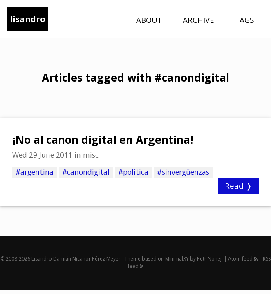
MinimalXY (177, 258)
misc (91, 155)
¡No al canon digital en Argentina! (102, 139)
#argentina (35, 172)
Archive (198, 20)
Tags (244, 20)
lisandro (27, 18)
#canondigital (86, 172)
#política (133, 172)
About (149, 20)
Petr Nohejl (210, 258)
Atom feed (243, 258)
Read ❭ (238, 185)
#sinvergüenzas (183, 172)
